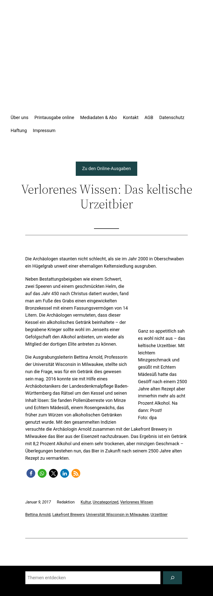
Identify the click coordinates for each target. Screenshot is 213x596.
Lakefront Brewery (68, 514)
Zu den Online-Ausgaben (106, 168)
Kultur (86, 502)
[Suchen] (172, 577)
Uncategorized (105, 502)
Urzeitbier (159, 514)
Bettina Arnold (37, 514)
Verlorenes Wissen (136, 502)
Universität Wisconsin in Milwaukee (117, 514)
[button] (30, 473)
